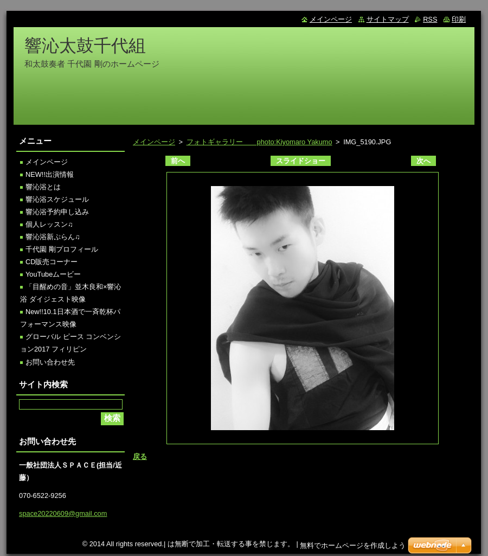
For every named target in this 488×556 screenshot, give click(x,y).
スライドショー (300, 161)
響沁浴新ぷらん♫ (52, 237)
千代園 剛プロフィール (61, 249)
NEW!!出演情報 (49, 174)
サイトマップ (388, 19)
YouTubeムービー (53, 274)
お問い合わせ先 (50, 362)
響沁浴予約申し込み (57, 212)
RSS (430, 19)
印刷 (459, 19)
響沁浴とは (43, 187)
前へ (178, 161)
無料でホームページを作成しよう (353, 545)
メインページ (154, 142)
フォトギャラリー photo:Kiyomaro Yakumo (259, 142)
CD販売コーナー (51, 262)
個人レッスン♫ (49, 224)
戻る (140, 456)
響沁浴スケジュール (57, 199)
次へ (423, 161)
